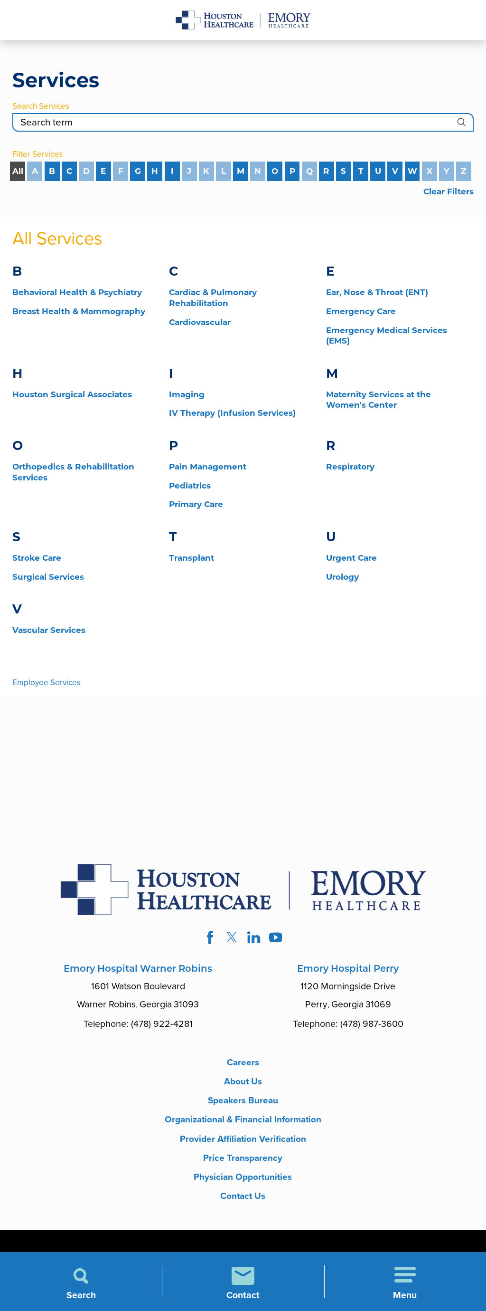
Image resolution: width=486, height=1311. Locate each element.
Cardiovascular (200, 322)
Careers (243, 1063)
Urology (342, 577)
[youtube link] (276, 937)
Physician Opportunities (243, 1181)
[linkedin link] (254, 937)
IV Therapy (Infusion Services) (232, 413)
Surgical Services (48, 577)
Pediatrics (190, 485)
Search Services (40, 106)
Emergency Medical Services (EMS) (386, 335)
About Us (243, 1083)
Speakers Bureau (242, 1103)
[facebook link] (209, 937)
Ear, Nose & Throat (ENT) (377, 292)
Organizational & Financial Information (243, 1122)
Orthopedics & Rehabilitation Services (73, 472)
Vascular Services (48, 630)
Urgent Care (351, 558)
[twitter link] (232, 937)
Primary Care (196, 504)
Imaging (187, 394)
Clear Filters (448, 191)
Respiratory (350, 466)
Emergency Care (361, 311)
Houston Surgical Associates (72, 394)
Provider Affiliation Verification (243, 1142)
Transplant (191, 558)
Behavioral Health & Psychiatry (77, 292)
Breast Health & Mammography (78, 311)
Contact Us (242, 1201)
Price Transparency (243, 1161)
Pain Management (207, 466)
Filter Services (37, 154)
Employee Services (46, 683)
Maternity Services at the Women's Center (378, 400)
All (17, 171)
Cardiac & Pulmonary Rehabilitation (213, 297)
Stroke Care (36, 558)
